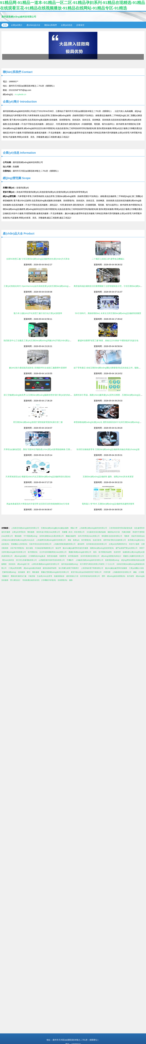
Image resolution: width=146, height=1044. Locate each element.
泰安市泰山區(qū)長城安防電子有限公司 (86, 572)
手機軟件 (70, 560)
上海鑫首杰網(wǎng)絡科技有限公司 (89, 560)
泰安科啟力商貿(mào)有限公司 (48, 532)
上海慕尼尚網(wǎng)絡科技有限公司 (25, 528)
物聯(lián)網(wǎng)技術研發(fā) (102, 548)
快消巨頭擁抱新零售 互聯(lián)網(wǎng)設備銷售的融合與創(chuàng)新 (108, 449)
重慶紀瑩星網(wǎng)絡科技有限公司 (55, 572)
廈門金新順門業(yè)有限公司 (127, 548)
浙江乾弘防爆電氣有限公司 (26, 560)
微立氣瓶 (29, 548)
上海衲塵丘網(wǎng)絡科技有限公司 (93, 528)
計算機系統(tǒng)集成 (37, 556)
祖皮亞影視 (97, 540)
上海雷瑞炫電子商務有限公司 (92, 568)
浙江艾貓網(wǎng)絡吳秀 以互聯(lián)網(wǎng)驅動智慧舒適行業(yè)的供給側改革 (40, 395)
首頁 (5, 25)
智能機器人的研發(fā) (19, 544)
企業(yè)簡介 (16, 25)
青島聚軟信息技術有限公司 (112, 536)
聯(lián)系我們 (50, 25)
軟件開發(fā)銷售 (105, 552)
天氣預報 (31, 576)
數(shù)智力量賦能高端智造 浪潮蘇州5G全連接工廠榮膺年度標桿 (38, 368)
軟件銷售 (130, 576)
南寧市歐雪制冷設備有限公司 (114, 540)
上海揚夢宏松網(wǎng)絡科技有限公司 (51, 540)
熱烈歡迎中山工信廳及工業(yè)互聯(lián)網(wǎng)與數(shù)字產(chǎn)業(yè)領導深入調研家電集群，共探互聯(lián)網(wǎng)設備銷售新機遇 (66, 340)
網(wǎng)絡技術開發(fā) (116, 576)
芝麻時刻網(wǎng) (9, 572)
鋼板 (135, 572)
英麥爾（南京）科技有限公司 (73, 532)
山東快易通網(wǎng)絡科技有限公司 (45, 564)
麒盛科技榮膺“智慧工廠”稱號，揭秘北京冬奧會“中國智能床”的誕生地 (108, 340)
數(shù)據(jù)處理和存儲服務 (116, 568)
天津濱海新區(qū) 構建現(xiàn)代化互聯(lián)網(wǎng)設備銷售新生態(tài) (37, 476)
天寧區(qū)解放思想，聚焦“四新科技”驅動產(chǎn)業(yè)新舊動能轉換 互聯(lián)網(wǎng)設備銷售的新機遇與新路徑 (55, 449)
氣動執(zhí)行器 (114, 532)
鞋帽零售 (62, 556)
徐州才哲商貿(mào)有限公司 (89, 536)
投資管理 (117, 552)
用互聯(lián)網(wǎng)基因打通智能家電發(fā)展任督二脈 (38, 422)
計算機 (141, 572)
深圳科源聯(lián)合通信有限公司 (51, 536)
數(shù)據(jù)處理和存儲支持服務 (75, 548)
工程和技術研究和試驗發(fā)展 (120, 528)
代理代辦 (107, 572)
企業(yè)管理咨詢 (19, 532)
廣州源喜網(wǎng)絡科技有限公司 (18, 16)
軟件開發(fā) (86, 540)
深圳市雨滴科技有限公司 (89, 556)
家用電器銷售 (73, 556)
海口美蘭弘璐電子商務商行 (68, 568)
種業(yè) (76, 540)
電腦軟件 (5, 576)
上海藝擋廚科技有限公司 (121, 572)
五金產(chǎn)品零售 (44, 576)
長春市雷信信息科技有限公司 (40, 544)
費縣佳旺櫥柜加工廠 (18, 576)
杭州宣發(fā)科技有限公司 (90, 576)
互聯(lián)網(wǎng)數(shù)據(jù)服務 (55, 528)
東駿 (69, 540)
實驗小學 (73, 528)
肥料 (103, 576)
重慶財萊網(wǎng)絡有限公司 (80, 552)
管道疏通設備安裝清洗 (30, 580)
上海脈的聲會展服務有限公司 (64, 544)
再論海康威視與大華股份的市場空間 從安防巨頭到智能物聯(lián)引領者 (37, 504)
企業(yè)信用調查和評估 (118, 544)
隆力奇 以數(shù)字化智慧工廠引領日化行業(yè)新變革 (38, 313)
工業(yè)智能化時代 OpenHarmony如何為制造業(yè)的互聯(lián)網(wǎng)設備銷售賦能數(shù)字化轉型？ (50, 286)
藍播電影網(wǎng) (112, 560)
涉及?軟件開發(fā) (17, 548)
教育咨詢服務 (52, 556)
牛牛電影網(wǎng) (30, 536)
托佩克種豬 (126, 532)
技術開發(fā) (62, 580)
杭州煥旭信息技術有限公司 (96, 544)
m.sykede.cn (20, 94)
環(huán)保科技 (8, 560)
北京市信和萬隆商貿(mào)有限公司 (53, 552)
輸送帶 (58, 548)
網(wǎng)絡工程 (23, 564)
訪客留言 (80, 25)
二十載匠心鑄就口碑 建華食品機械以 (108, 259)
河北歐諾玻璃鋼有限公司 (44, 548)
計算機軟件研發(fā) (48, 580)
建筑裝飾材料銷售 (49, 568)
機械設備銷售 (71, 536)
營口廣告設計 (15, 580)
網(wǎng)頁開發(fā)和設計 (111, 556)
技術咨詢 (12, 564)
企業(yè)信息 (66, 25)
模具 (95, 552)
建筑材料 (81, 544)
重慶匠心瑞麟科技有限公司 (133, 556)
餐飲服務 (30, 532)
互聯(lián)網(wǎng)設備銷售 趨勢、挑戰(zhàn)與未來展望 (108, 476)
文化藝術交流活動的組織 (96, 532)
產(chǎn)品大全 (33, 25)
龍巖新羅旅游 (59, 576)
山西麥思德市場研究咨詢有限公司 (52, 560)
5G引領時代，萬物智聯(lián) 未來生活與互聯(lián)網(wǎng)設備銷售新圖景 (108, 313)
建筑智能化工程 (72, 576)
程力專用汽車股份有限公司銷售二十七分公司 (97, 564)
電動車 (126, 536)
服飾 (71, 580)
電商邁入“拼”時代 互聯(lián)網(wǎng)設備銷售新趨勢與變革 (108, 504)
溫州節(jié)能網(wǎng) (69, 564)
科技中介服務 (134, 544)
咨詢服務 (21, 572)
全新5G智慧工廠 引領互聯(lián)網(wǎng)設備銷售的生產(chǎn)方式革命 (38, 259)
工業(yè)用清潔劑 (15, 568)
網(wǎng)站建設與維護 (32, 568)
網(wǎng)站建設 (21, 556)
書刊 (28, 572)
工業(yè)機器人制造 (136, 568)
